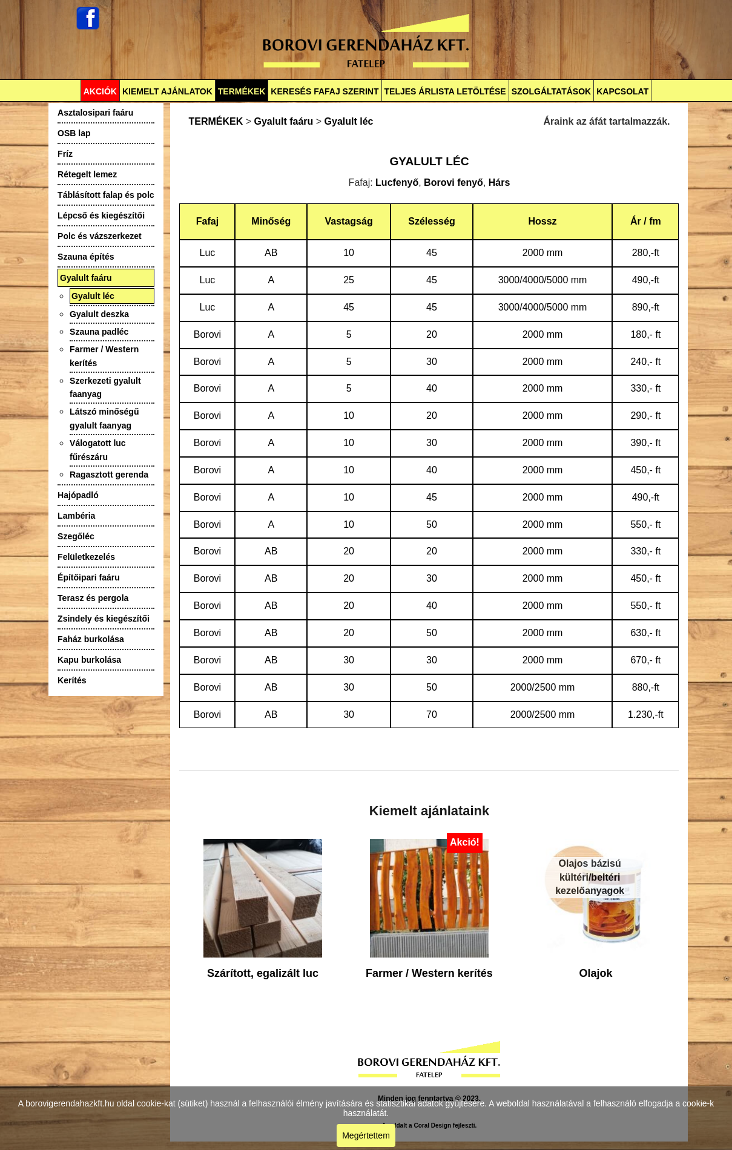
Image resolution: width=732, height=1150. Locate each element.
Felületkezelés (86, 557)
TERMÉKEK (242, 91)
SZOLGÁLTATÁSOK (551, 91)
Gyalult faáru (86, 278)
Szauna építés (86, 256)
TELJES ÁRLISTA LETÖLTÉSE (445, 91)
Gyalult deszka (99, 314)
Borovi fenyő (453, 182)
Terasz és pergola (93, 598)
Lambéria (76, 516)
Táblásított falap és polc (106, 195)
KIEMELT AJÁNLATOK (167, 91)
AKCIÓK (100, 91)
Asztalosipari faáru (95, 112)
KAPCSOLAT (622, 91)
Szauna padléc (99, 332)
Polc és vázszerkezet (100, 236)
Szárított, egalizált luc (262, 973)
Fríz (65, 154)
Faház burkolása (91, 639)
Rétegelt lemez (87, 174)
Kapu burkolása (89, 660)
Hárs (499, 182)
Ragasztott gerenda (109, 474)
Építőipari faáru (89, 577)
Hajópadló (78, 495)
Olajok (595, 973)
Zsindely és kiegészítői (104, 618)
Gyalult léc (92, 296)
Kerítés (72, 680)
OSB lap (74, 133)
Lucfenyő (396, 182)
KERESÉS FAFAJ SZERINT (324, 91)
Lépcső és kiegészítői (101, 215)
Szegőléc (76, 536)
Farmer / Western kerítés (429, 973)
